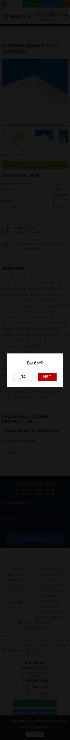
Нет (47, 377)
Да (23, 377)
